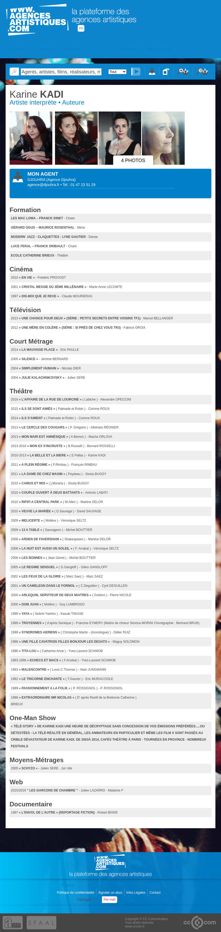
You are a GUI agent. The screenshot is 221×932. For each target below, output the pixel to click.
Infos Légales (136, 892)
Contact (155, 892)
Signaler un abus (110, 892)
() (61, 180)
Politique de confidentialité (76, 892)
